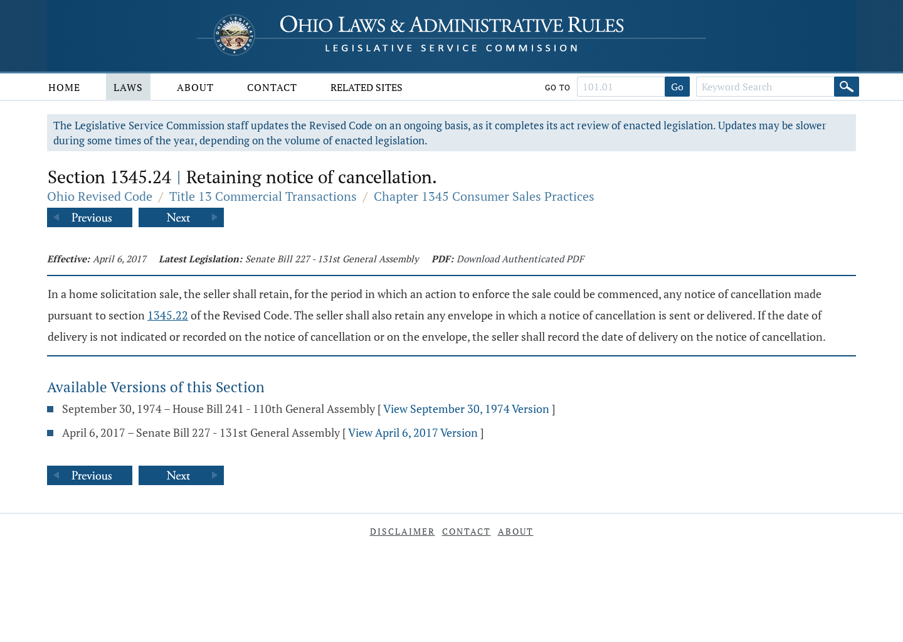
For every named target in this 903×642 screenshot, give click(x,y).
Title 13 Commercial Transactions (263, 196)
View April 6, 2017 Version (413, 432)
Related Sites (366, 87)
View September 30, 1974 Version (466, 408)
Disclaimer (402, 531)
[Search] (846, 87)
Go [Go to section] (677, 87)
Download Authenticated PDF (520, 258)
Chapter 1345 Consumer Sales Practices (484, 196)
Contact (272, 87)
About (195, 87)
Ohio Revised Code (99, 196)
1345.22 (167, 315)
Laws (128, 87)
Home (64, 87)
